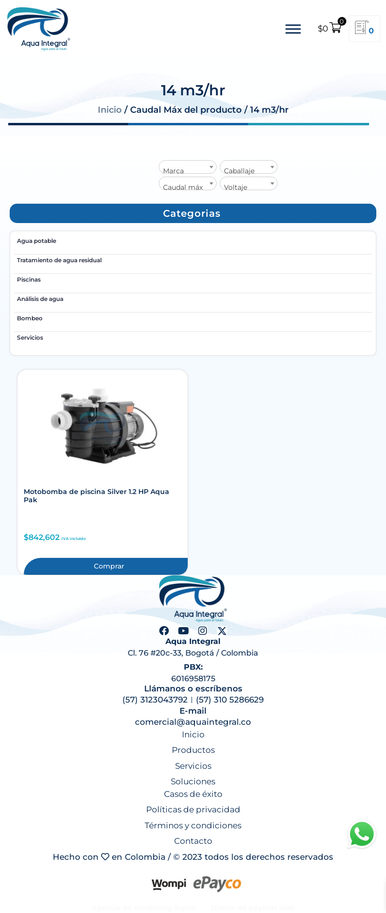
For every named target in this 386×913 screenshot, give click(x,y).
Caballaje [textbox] (239, 170)
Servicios (30, 337)
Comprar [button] (109, 566)
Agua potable (36, 240)
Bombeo (30, 318)
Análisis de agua (40, 298)
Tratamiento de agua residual (59, 260)
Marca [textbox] (173, 170)
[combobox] (188, 167)
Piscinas (29, 279)
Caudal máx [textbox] (183, 187)
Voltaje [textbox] (235, 187)
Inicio (110, 110)
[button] (192, 213)
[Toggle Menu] (293, 28)
